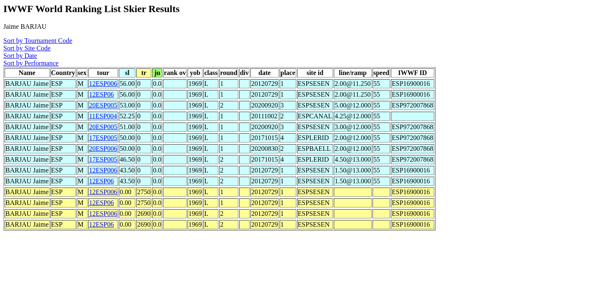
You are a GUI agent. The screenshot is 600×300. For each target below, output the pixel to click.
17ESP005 (103, 137)
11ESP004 (103, 116)
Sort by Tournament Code (37, 40)
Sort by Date (20, 55)
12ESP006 (103, 83)
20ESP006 (103, 148)
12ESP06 (101, 94)
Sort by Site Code (26, 48)
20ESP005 (103, 105)
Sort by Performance (30, 63)
